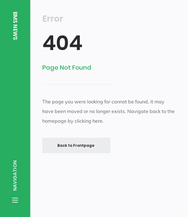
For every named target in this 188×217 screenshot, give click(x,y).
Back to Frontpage (75, 145)
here (97, 121)
